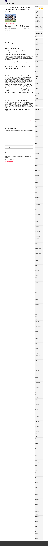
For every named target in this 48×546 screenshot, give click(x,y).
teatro (36, 487)
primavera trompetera (38, 419)
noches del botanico (37, 382)
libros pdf (36, 312)
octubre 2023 (36, 91)
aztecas (36, 143)
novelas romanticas (37, 390)
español (36, 209)
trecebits (36, 506)
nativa (36, 375)
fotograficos (36, 265)
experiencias (12, 121)
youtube (36, 536)
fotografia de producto (38, 253)
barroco (36, 146)
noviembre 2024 (37, 69)
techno (36, 489)
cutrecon (36, 192)
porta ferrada (36, 409)
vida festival (36, 521)
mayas (36, 343)
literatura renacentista (38, 326)
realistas (36, 424)
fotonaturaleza (37, 270)
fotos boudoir (36, 272)
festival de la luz (37, 229)
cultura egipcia (37, 190)
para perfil (36, 397)
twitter (36, 509)
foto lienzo (36, 243)
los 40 (36, 329)
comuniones (36, 182)
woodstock (36, 533)
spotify (36, 485)
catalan (36, 168)
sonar (35, 480)
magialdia (36, 338)
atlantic (36, 134)
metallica (36, 351)
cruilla (36, 187)
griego (36, 287)
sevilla (36, 470)
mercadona (36, 348)
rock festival (36, 443)
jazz (35, 302)
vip (32, 121)
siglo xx (36, 472)
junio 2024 (36, 78)
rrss (35, 448)
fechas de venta (17, 121)
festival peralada (37, 238)
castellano (36, 165)
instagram (36, 299)
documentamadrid (37, 197)
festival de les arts (37, 231)
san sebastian (36, 458)
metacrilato (36, 350)
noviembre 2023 (37, 90)
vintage (36, 526)
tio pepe (36, 492)
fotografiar (36, 260)
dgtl (35, 195)
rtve (35, 450)
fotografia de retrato (37, 255)
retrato (36, 433)
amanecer (36, 124)
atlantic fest (36, 136)
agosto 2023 (36, 95)
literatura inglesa (37, 321)
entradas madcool (28, 120)
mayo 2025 (36, 59)
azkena (36, 138)
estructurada (36, 212)
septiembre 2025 (37, 52)
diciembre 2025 (37, 47)
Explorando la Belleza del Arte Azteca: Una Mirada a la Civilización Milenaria (38, 27)
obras (35, 392)
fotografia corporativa (38, 248)
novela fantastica (37, 389)
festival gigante (37, 233)
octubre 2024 (36, 71)
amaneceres (36, 126)
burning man (36, 156)
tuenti (36, 507)
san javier (36, 455)
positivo (36, 411)
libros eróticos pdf (37, 311)
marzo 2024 (36, 83)
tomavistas (36, 497)
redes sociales (37, 426)
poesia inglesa (37, 404)
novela (36, 385)
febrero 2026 (36, 44)
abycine (36, 116)
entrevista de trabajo (37, 202)
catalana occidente (37, 170)
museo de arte (37, 370)
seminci (36, 465)
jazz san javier (37, 304)
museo (36, 368)
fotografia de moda (37, 251)
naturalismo (36, 377)
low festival (36, 331)
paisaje (36, 394)
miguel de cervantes (37, 355)
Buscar (41, 8)
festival (21, 121)
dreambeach (36, 199)
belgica (36, 151)
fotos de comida (37, 273)
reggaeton (36, 428)
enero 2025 (36, 66)
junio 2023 (36, 98)
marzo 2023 (36, 103)
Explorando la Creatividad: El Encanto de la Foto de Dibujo (26, 125)
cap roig (36, 160)
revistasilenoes (12, 23)
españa (9, 121)
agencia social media (37, 119)
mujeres (36, 365)
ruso (35, 453)
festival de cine (37, 226)
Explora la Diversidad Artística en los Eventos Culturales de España (39, 18)
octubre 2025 (36, 51)
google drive (36, 282)
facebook (36, 219)
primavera (36, 414)
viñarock (36, 524)
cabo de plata (36, 158)
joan (35, 307)
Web (5, 152)
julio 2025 (36, 56)
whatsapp (36, 531)
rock (35, 438)
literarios (36, 316)
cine (35, 177)
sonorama (36, 482)
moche (36, 358)
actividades (14, 120)
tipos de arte (36, 494)
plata (35, 402)
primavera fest (37, 416)
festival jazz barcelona (38, 236)
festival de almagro (37, 224)
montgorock (36, 363)
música (28, 121)
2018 (35, 112)
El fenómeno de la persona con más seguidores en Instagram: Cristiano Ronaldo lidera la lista (11, 125)
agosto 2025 (36, 54)
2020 (35, 114)
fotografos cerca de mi (38, 268)
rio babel (36, 436)
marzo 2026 (36, 42)
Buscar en (36, 6)
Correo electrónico (8, 147)
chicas (36, 173)
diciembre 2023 (37, 88)
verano (36, 519)
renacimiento (36, 429)
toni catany (36, 502)
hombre (36, 290)
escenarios (6, 121)
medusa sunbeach (37, 346)
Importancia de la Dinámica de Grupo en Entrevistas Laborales (38, 24)
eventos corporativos (37, 214)
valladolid (36, 514)
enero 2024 (36, 86)
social (35, 477)
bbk (35, 148)
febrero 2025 (36, 64)
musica (36, 372)
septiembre (36, 468)
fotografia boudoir (37, 246)
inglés (36, 297)
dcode (36, 194)
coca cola (36, 180)
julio (35, 309)
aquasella (36, 129)
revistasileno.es (10, 3)
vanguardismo (37, 516)
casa (35, 163)
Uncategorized (37, 511)
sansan (36, 460)
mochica (36, 360)
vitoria (36, 528)
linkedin (36, 314)
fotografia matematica (38, 258)
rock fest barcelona (37, 441)
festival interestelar (37, 234)
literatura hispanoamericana (38, 319)
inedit (36, 294)
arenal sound (36, 131)
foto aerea (36, 241)
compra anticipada (19, 120)
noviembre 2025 (37, 49)
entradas (23, 120)
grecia (36, 285)
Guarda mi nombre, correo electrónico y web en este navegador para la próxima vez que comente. (18, 157)
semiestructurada (37, 463)
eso (35, 207)
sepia (35, 467)
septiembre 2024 (37, 73)
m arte (36, 333)
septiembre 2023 (37, 93)
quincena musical (37, 421)
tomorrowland (37, 499)
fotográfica (36, 263)
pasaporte (36, 399)
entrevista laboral (37, 204)
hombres (36, 292)
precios (31, 121)
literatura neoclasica (37, 324)
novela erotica (37, 387)
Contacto (21, 1)
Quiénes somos (17, 1)
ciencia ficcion (37, 175)
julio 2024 (36, 76)
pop (35, 407)
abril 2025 (36, 61)
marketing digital (37, 341)
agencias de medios (37, 121)
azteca (36, 141)
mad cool (9, 120)
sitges (36, 475)
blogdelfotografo (37, 153)
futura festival (37, 275)
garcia (36, 277)
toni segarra (36, 504)
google (36, 280)
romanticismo (37, 446)
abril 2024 (36, 81)
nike (35, 380)
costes (36, 185)
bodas (36, 155)
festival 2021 (36, 221)
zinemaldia (36, 538)
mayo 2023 (36, 100)
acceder (36, 117)
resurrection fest (37, 431)
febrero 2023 (36, 105)
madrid (26, 121)
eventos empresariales (38, 216)
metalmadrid (36, 353)
